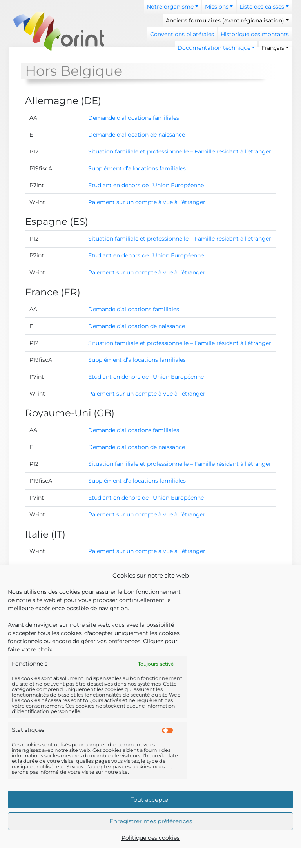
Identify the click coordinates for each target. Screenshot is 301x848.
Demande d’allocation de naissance (136, 134)
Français (272, 47)
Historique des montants (255, 34)
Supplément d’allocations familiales (137, 168)
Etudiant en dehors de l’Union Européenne (146, 185)
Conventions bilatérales (182, 34)
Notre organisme (170, 6)
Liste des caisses (261, 6)
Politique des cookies (150, 837)
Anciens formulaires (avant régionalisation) (225, 20)
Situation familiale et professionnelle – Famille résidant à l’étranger (179, 151)
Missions (216, 6)
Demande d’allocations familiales (133, 117)
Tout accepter (150, 799)
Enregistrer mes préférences (150, 821)
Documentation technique (214, 47)
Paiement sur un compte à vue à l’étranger (146, 202)
